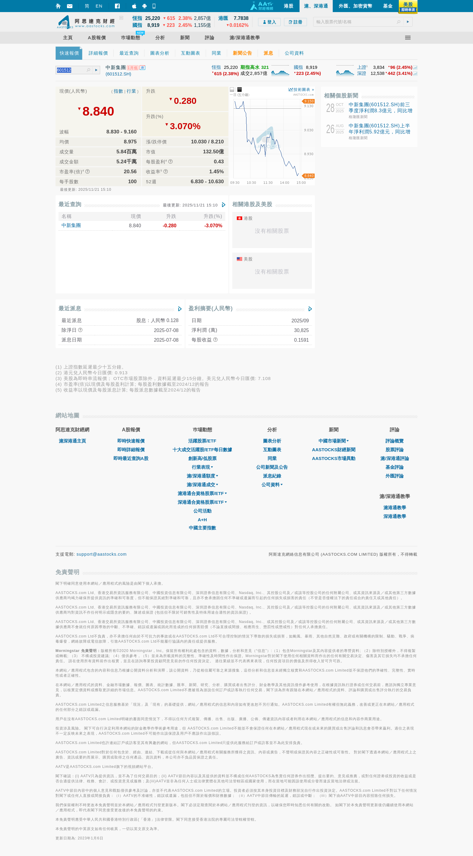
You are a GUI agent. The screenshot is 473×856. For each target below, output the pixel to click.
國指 (298, 67)
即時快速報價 (130, 440)
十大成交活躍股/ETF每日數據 (202, 449)
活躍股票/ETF (202, 440)
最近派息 (70, 308)
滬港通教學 (394, 507)
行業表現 (202, 467)
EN (99, 5)
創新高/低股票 (202, 458)
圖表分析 (272, 440)
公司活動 (202, 510)
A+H (202, 519)
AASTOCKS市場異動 (333, 458)
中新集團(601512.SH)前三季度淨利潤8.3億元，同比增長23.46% (381, 110)
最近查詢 (70, 204)
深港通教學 (394, 516)
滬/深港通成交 (202, 484)
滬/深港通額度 (202, 475)
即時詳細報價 (130, 449)
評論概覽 (395, 440)
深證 (361, 73)
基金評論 (395, 467)
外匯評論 (395, 475)
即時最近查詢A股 (130, 458)
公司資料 (272, 484)
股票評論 (395, 449)
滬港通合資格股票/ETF (202, 493)
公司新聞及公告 (272, 467)
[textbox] (363, 22)
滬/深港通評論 (394, 458)
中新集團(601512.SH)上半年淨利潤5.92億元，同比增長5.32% (380, 131)
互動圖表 (272, 449)
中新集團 (71, 225)
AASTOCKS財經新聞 (333, 449)
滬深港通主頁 (72, 440)
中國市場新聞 (334, 440)
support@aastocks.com (102, 554)
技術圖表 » (304, 89)
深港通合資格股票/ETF (202, 502)
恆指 (216, 67)
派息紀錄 (272, 475)
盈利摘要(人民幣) (211, 308)
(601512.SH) (118, 73)
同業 (272, 458)
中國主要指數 (202, 527)
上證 (361, 67)
